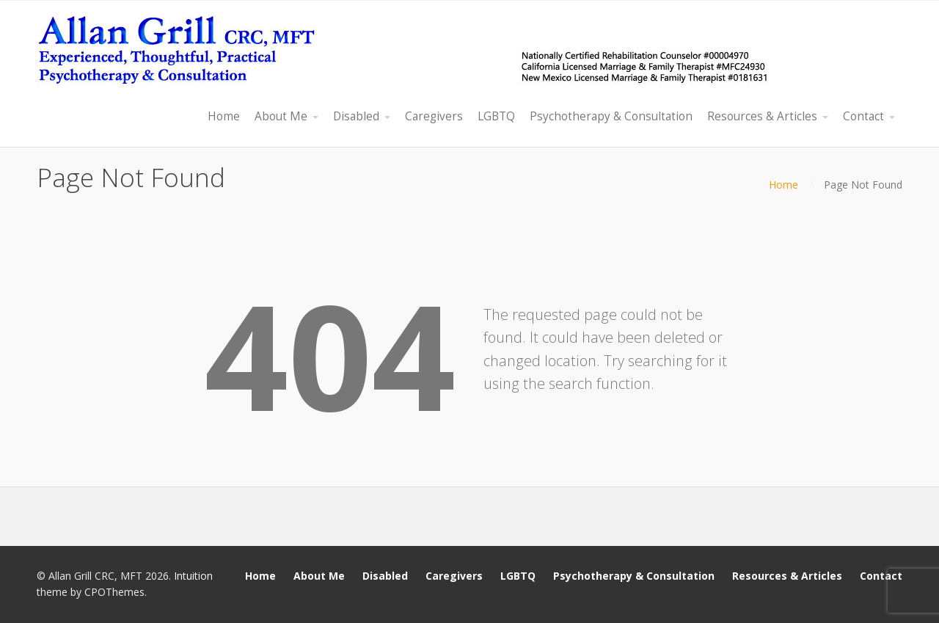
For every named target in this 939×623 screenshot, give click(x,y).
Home (783, 185)
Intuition (193, 576)
